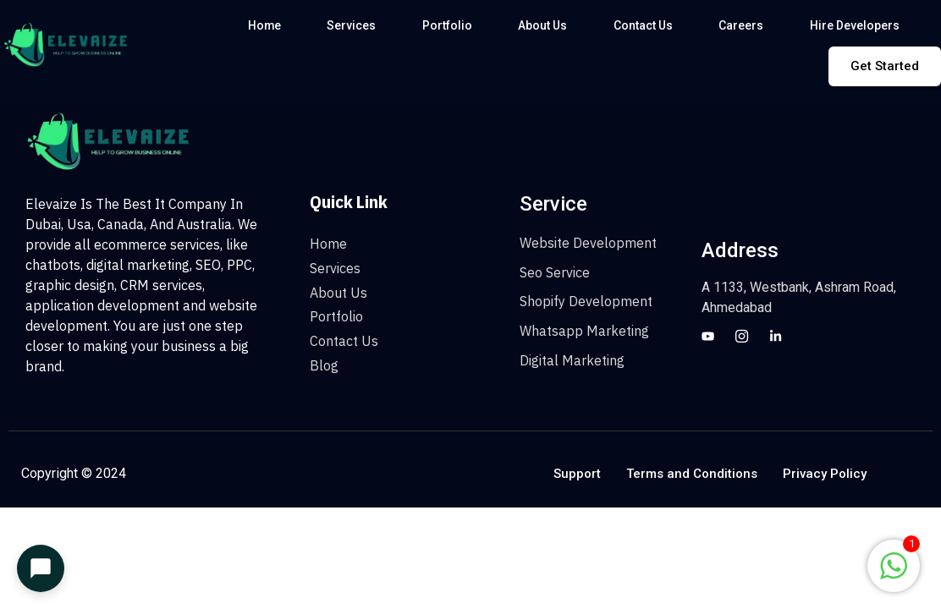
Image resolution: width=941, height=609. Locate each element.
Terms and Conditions (691, 473)
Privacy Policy (825, 473)
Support (577, 473)
